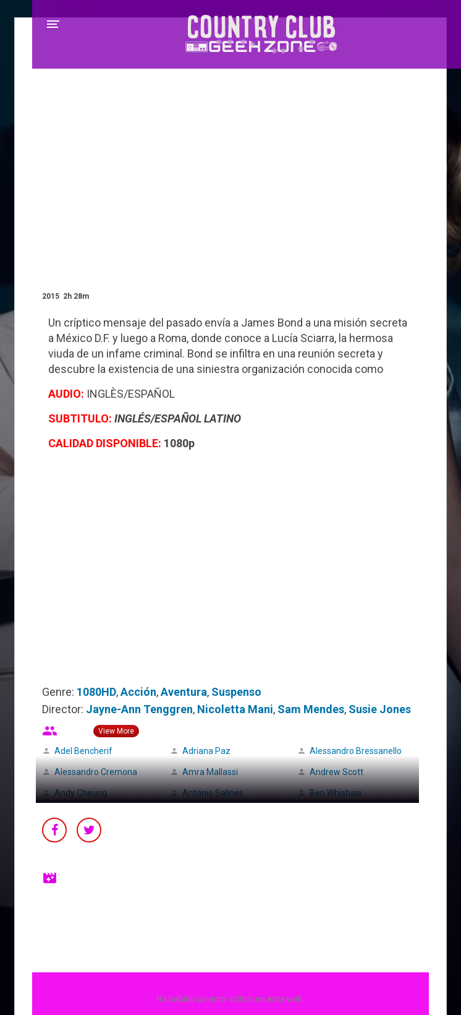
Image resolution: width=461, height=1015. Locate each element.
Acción (138, 691)
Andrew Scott (336, 772)
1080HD (96, 691)
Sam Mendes (310, 709)
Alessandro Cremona (95, 772)
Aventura (184, 691)
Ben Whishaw (336, 793)
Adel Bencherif (83, 751)
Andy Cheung (80, 793)
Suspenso (236, 691)
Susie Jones (380, 709)
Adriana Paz (206, 751)
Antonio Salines (212, 793)
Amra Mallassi (210, 772)
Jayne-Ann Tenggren (139, 709)
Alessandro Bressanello (356, 751)
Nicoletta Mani (235, 709)
